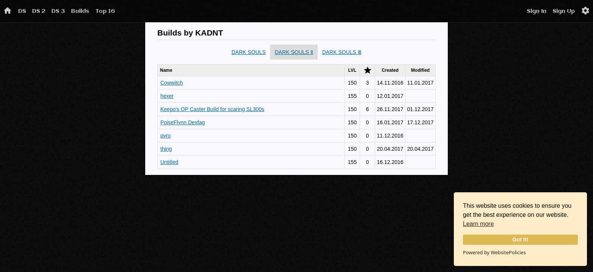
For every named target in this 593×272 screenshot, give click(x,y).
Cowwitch (171, 83)
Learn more (478, 224)
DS (22, 11)
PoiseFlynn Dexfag (182, 122)
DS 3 (58, 11)
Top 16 (105, 11)
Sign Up (564, 11)
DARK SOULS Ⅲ (342, 52)
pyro (165, 136)
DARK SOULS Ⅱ (294, 52)
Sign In (536, 11)
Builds (80, 11)
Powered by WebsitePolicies (494, 252)
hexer (167, 96)
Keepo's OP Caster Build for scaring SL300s (212, 109)
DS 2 (38, 11)
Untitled (169, 162)
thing (166, 149)
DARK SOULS (248, 52)
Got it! (520, 239)
